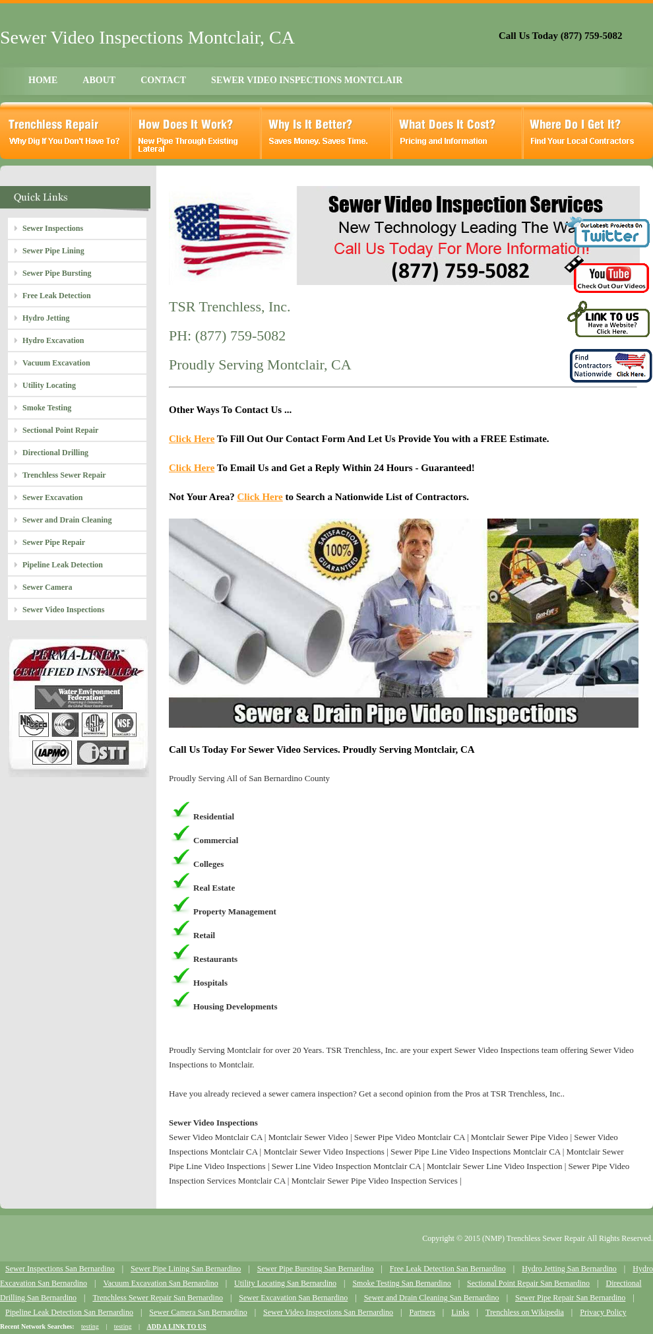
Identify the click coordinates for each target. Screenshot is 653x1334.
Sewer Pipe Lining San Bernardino (186, 1268)
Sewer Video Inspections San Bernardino (328, 1312)
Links (460, 1312)
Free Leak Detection (56, 295)
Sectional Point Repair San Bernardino (528, 1283)
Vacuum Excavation (56, 362)
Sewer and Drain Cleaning (66, 519)
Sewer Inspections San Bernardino (60, 1268)
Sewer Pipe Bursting (56, 273)
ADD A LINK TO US (176, 1326)
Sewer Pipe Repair (53, 542)
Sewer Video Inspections (63, 609)
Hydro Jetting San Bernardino (569, 1268)
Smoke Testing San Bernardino (401, 1283)
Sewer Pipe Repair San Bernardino (570, 1297)
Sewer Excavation (52, 497)
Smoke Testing (46, 407)
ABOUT (98, 80)
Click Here (191, 438)
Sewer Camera (47, 587)
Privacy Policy (603, 1312)
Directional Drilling (55, 452)
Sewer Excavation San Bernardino (293, 1297)
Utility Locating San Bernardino (285, 1283)
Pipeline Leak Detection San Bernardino (69, 1312)
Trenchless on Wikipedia (524, 1312)
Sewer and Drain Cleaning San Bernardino (431, 1297)
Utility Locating (49, 385)
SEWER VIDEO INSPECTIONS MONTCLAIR (306, 80)
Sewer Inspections (52, 228)
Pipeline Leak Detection (62, 564)
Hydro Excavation (53, 340)
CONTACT (163, 80)
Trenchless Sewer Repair (64, 475)
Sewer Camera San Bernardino (198, 1312)
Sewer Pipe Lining (53, 250)
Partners (422, 1312)
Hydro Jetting (45, 318)
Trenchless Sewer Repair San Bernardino (157, 1297)
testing (90, 1326)
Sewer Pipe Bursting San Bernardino (315, 1268)
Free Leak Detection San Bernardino (448, 1268)
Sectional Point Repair (60, 430)
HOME (42, 80)
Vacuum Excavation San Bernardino (160, 1283)
